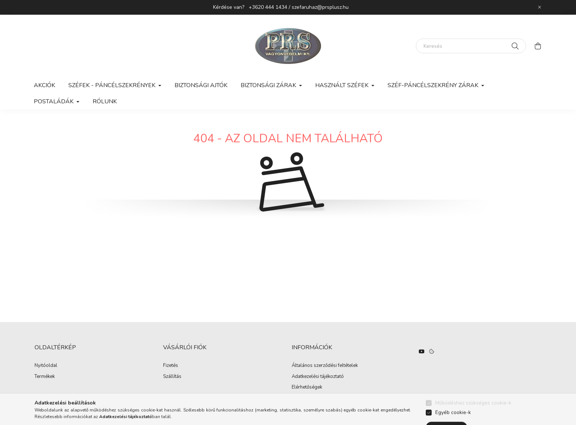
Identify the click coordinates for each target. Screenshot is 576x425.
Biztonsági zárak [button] (269, 85)
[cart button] (537, 46)
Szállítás (172, 377)
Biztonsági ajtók (200, 85)
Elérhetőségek (307, 387)
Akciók (44, 85)
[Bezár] (539, 7)
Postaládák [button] (54, 101)
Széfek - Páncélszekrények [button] (112, 85)
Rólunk (105, 101)
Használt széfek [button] (342, 85)
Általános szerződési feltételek (325, 366)
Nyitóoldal (46, 366)
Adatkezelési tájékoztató (318, 377)
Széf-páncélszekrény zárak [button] (434, 85)
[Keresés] (471, 46)
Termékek (45, 377)
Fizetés (170, 366)
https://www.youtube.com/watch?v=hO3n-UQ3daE (421, 351)
